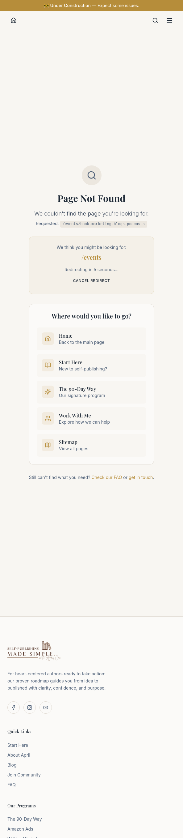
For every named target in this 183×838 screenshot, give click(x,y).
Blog (12, 764)
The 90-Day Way (24, 819)
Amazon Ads (20, 829)
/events (91, 257)
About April (18, 755)
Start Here (17, 745)
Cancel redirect (91, 280)
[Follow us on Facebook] (13, 707)
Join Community (24, 774)
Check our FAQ (106, 477)
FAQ (11, 784)
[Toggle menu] (169, 20)
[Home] (13, 20)
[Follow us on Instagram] (29, 707)
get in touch (141, 477)
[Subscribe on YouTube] (46, 707)
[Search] (155, 20)
